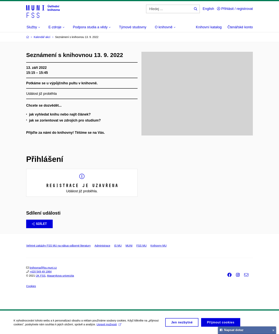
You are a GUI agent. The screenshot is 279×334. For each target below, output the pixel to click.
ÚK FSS (41, 275)
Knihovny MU (159, 245)
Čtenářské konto (240, 27)
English (208, 9)
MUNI (129, 245)
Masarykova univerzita (60, 275)
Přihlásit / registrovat (235, 9)
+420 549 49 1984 (41, 271)
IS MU (118, 245)
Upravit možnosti (108, 325)
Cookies (31, 286)
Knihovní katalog (209, 27)
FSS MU (141, 245)
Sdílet (39, 223)
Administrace (102, 245)
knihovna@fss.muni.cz (43, 267)
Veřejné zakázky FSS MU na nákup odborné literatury (58, 245)
